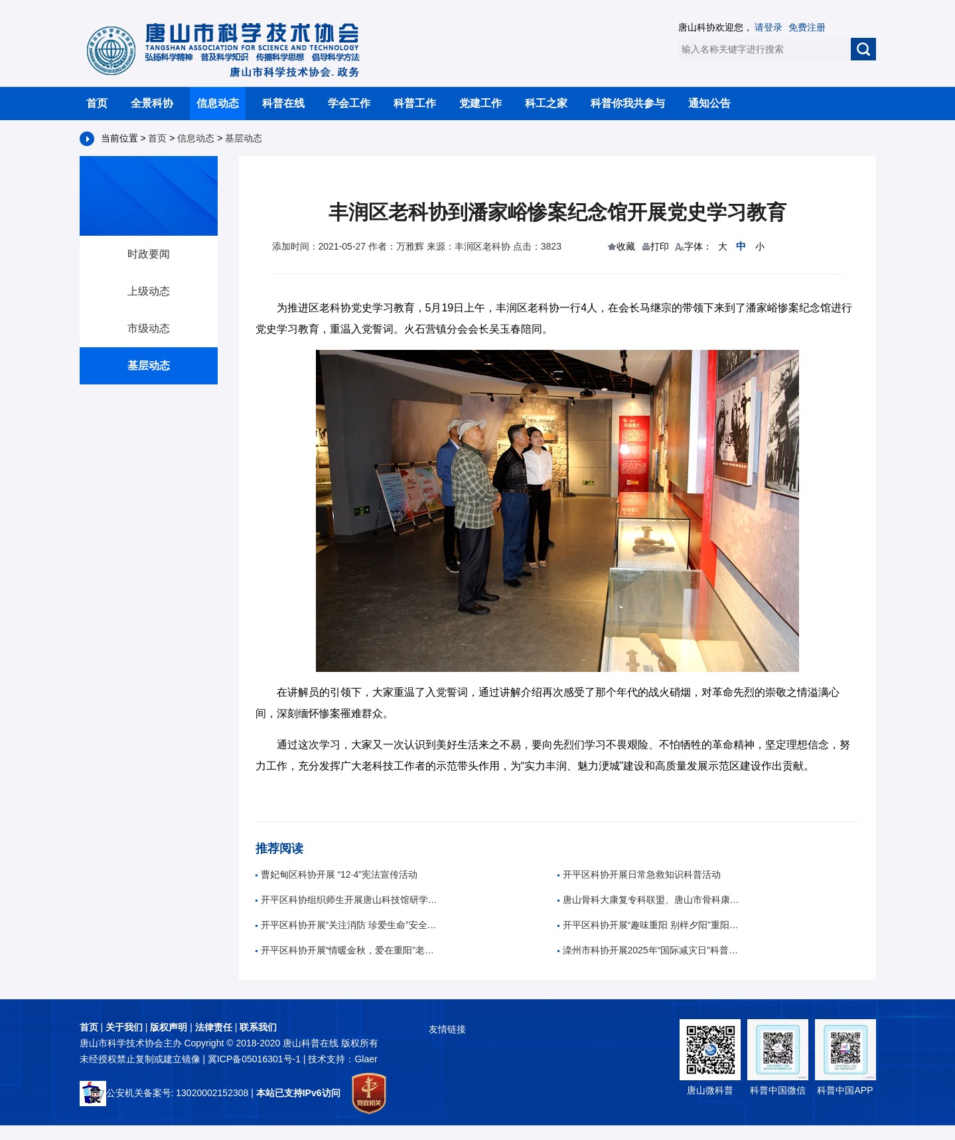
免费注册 (807, 27)
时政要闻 (148, 254)
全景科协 (152, 103)
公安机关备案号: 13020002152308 (164, 1093)
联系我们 (258, 1027)
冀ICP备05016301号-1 (255, 1059)
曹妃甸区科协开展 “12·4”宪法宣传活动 (336, 874)
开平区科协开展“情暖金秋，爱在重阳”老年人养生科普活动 (348, 950)
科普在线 (283, 103)
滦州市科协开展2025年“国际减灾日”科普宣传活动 (650, 950)
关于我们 (124, 1027)
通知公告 (709, 103)
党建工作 (480, 103)
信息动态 (217, 103)
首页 (97, 103)
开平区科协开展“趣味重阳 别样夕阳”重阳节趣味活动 (650, 925)
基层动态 (243, 138)
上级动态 (148, 291)
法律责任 (213, 1027)
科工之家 (546, 103)
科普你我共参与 (628, 103)
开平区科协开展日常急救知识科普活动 (639, 874)
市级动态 (148, 328)
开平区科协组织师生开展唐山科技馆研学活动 (348, 899)
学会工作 (349, 103)
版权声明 (168, 1027)
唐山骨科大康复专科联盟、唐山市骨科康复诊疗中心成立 (650, 899)
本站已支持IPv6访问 (298, 1093)
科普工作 (415, 103)
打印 (659, 246)
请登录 (768, 27)
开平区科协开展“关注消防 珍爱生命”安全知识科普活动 (348, 925)
